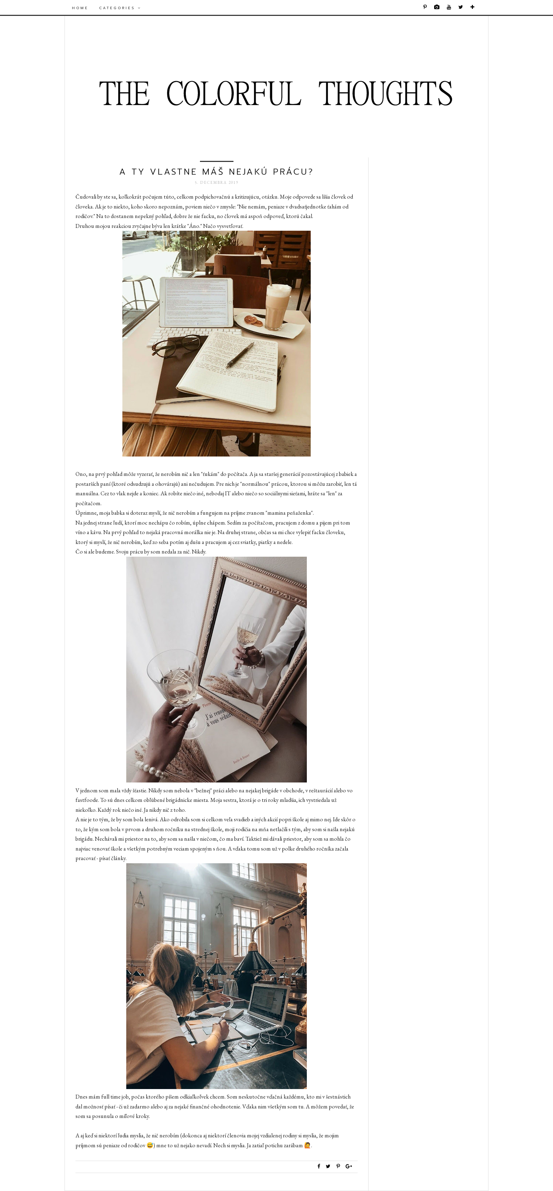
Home (80, 8)
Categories (120, 8)
